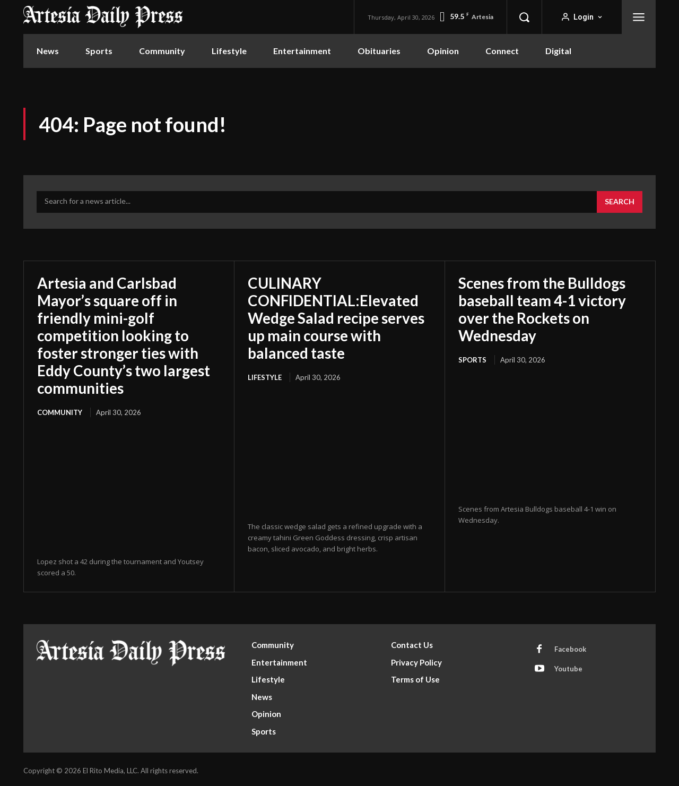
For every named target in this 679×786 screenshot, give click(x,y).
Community (59, 409)
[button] (524, 17)
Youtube (568, 666)
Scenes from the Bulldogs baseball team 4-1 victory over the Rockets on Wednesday (543, 308)
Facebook (570, 646)
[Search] (619, 202)
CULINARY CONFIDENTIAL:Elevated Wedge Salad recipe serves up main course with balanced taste (338, 317)
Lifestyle (265, 375)
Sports (472, 358)
